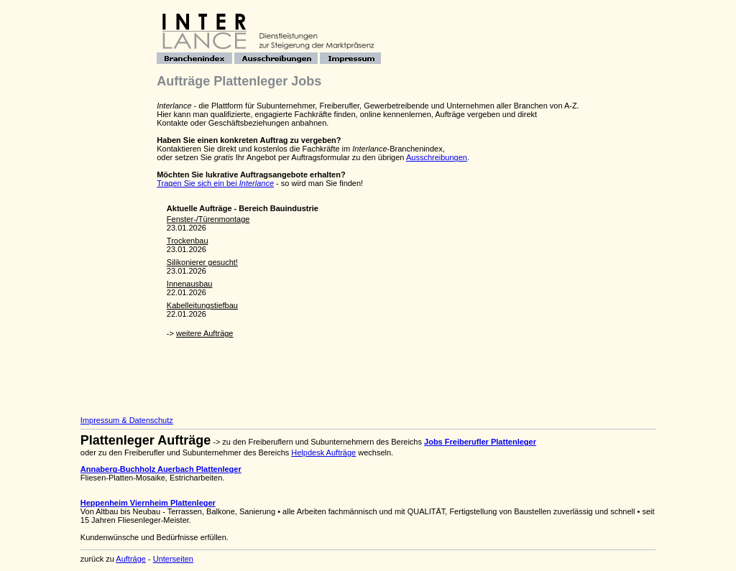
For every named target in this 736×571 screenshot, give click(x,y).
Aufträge (131, 558)
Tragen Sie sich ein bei (215, 183)
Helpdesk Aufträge (323, 452)
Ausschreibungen (436, 157)
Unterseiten (173, 558)
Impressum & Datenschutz (126, 420)
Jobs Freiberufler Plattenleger (480, 441)
